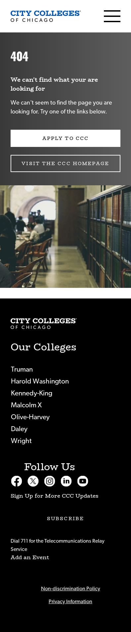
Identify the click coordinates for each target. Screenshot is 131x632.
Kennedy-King (31, 393)
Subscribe (65, 518)
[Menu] (112, 16)
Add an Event (30, 557)
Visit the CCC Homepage (65, 163)
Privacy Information (70, 601)
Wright (21, 440)
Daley (19, 429)
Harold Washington (40, 381)
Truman (22, 369)
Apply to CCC (65, 138)
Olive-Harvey (30, 417)
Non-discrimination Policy (70, 588)
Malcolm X (26, 405)
